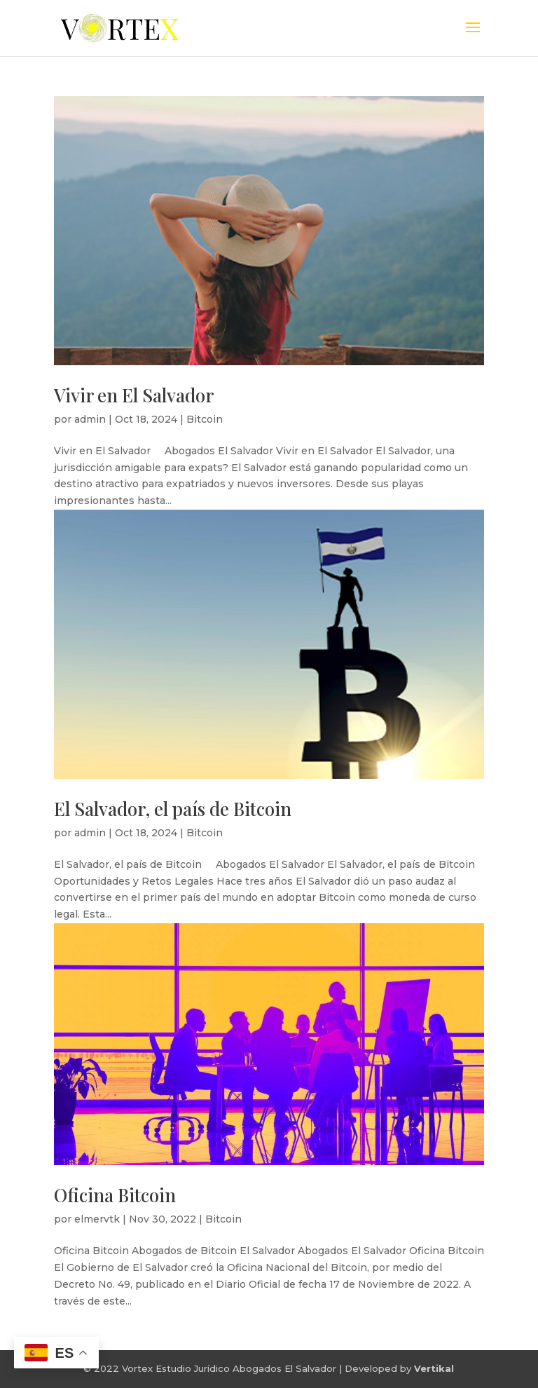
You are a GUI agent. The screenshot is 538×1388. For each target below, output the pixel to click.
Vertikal (434, 1368)
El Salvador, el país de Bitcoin (172, 808)
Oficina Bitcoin (115, 1195)
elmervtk (97, 1219)
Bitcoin (204, 419)
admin (90, 419)
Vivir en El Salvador (134, 395)
